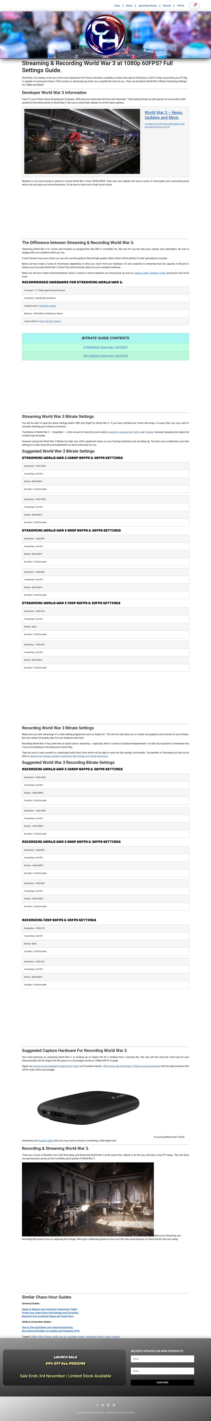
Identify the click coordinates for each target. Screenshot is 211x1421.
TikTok (180, 5)
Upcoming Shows (147, 5)
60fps (41, 1336)
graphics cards (157, 273)
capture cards (141, 273)
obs (61, 1336)
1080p (33, 1336)
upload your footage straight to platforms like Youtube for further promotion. (69, 756)
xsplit (107, 1336)
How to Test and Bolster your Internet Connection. (47, 1327)
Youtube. (149, 432)
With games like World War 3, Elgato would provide (129, 1066)
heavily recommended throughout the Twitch (56, 1066)
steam (81, 1336)
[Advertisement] (105, 212)
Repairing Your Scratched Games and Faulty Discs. (48, 1316)
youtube (115, 1336)
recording (72, 1336)
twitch (100, 1336)
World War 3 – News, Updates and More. (164, 115)
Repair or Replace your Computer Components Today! (49, 1309)
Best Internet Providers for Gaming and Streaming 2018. (51, 1331)
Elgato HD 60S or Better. (50, 321)
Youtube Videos (46, 1140)
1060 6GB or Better (47, 306)
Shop (117, 5)
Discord (167, 5)
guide (55, 1336)
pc (65, 1336)
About (129, 5)
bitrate (48, 1336)
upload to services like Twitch (124, 432)
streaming (91, 1336)
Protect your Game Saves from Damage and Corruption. (50, 1312)
